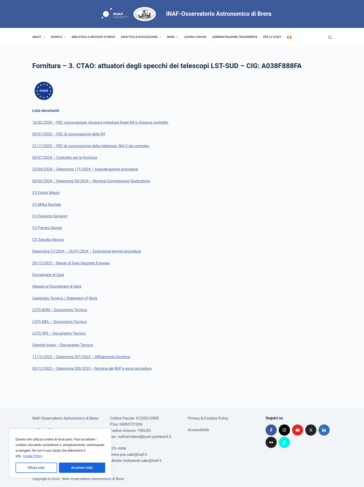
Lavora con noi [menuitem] (195, 37)
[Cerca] (330, 37)
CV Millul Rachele (46, 204)
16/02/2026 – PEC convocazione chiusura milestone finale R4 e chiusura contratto (100, 122)
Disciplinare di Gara (48, 275)
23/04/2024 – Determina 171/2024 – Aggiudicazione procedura (85, 169)
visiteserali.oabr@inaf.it (142, 460)
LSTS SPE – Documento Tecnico (59, 333)
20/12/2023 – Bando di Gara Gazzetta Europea (71, 263)
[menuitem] (289, 37)
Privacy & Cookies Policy (208, 418)
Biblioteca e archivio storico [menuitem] (93, 37)
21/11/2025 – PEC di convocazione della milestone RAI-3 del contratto (91, 146)
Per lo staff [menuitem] (272, 37)
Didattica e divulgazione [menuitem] (141, 37)
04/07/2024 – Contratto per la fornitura (64, 157)
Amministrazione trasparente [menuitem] (234, 37)
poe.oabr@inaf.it (133, 454)
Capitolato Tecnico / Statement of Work (64, 298)
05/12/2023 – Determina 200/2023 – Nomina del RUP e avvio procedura (92, 368)
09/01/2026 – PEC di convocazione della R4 (68, 134)
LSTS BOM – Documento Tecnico (59, 310)
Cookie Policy (32, 456)
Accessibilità (198, 430)
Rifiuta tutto (36, 468)
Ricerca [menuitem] (59, 37)
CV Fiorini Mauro (46, 192)
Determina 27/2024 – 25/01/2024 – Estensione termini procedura (86, 251)
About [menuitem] (39, 37)
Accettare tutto (82, 468)
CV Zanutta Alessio (48, 239)
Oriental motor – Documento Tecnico (62, 345)
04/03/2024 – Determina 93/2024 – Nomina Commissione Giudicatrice (91, 181)
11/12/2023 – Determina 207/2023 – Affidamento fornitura (81, 357)
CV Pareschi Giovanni (50, 216)
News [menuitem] (173, 37)
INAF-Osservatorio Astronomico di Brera (218, 13)
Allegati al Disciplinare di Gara (56, 286)
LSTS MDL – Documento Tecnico (59, 322)
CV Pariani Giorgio (47, 228)
